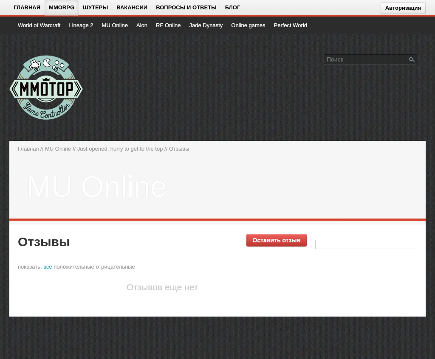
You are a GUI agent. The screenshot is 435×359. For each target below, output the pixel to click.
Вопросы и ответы (186, 7)
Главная (27, 7)
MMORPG (61, 7)
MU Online (115, 25)
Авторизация (403, 8)
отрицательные (115, 267)
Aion (141, 25)
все (47, 267)
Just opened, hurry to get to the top (120, 149)
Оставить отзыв (276, 240)
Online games (248, 25)
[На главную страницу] (46, 87)
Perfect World (291, 25)
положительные (74, 267)
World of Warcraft (39, 25)
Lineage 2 (81, 25)
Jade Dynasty (206, 25)
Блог (232, 7)
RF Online (168, 25)
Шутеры (95, 7)
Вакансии (131, 7)
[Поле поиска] (412, 59)
